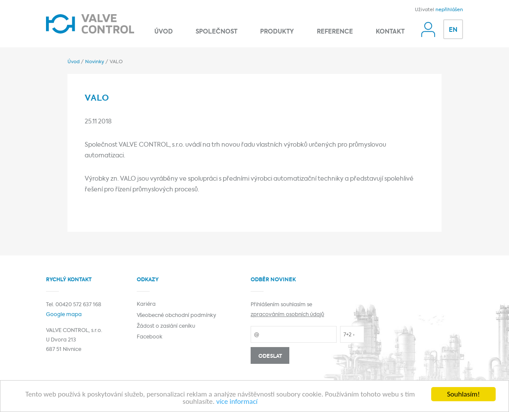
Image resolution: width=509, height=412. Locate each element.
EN (453, 30)
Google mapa (64, 314)
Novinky (94, 62)
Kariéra (146, 304)
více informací (237, 401)
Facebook (150, 337)
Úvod (163, 32)
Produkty (277, 32)
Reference (335, 32)
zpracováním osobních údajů (287, 314)
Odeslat (270, 356)
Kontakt (390, 32)
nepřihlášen (449, 10)
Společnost (216, 32)
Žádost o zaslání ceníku (166, 326)
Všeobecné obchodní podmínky (176, 315)
